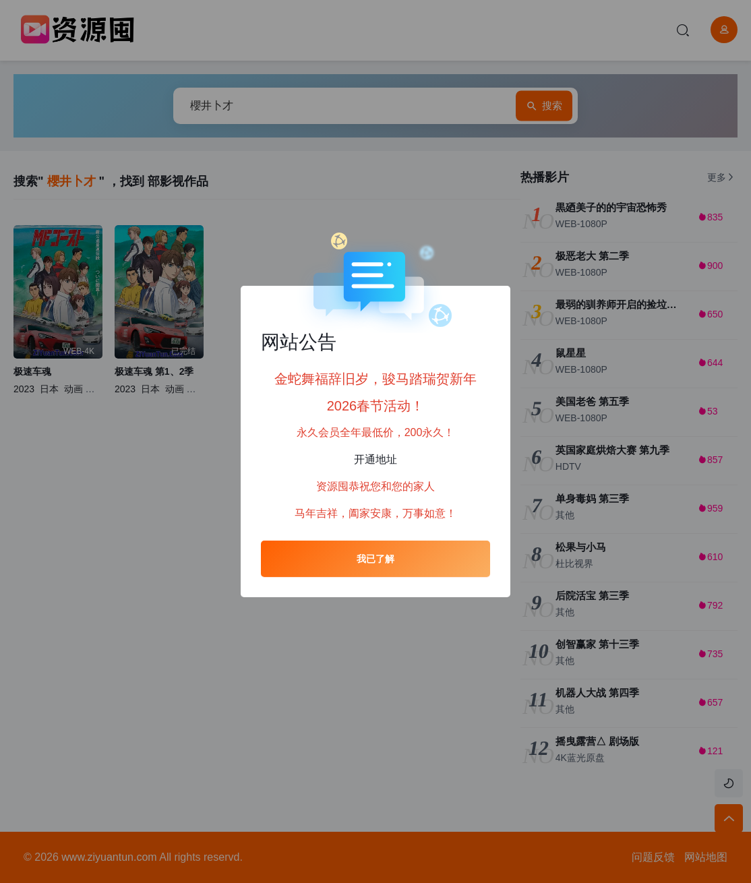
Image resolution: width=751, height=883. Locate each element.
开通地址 (375, 459)
